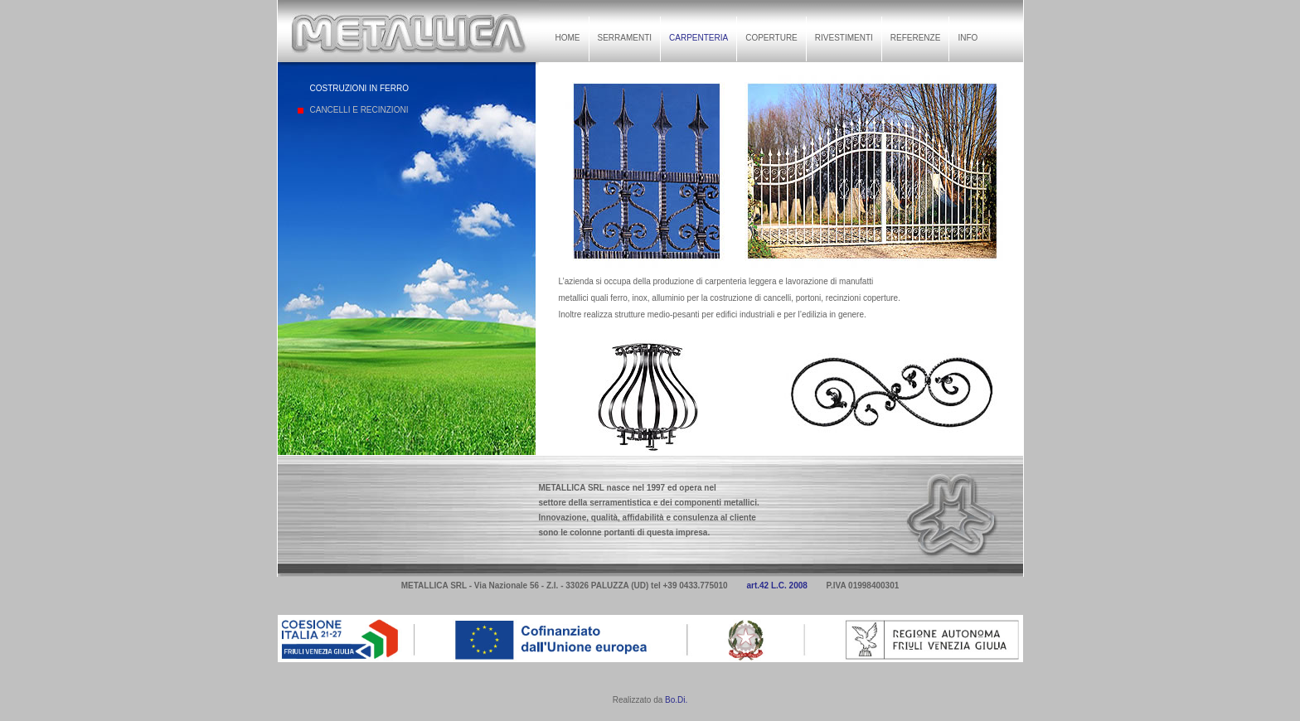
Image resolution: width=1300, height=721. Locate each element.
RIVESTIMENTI (844, 37)
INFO (967, 37)
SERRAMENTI (625, 37)
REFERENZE (915, 37)
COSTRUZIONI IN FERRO (359, 88)
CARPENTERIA (698, 37)
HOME (567, 37)
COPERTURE (771, 37)
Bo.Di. (676, 699)
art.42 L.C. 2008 (776, 585)
